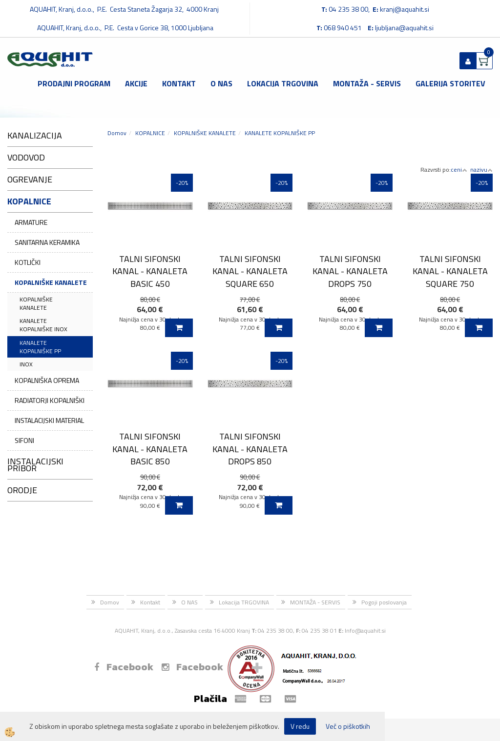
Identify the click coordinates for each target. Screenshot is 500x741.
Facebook (123, 667)
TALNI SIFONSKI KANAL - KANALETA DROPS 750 (350, 271)
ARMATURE (31, 222)
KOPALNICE (150, 133)
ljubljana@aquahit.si (404, 27)
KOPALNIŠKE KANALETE (51, 282)
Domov (116, 133)
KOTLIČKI (28, 262)
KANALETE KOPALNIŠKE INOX (43, 325)
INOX (26, 364)
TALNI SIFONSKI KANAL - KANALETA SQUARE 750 (450, 271)
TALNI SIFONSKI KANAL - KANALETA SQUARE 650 (250, 271)
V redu (300, 726)
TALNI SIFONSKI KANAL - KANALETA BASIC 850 (150, 449)
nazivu (481, 169)
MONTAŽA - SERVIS (367, 83)
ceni (459, 169)
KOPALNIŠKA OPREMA (47, 380)
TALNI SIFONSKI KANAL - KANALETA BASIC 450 (150, 271)
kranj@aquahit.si (404, 9)
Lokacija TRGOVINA (282, 83)
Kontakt (179, 83)
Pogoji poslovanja (384, 602)
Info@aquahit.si (365, 630)
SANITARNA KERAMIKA (47, 242)
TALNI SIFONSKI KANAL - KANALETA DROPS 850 (250, 449)
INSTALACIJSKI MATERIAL (49, 420)
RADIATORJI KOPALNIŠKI (49, 400)
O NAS (221, 83)
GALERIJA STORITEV (450, 83)
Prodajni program (74, 83)
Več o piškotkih (348, 726)
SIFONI (24, 440)
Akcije (136, 83)
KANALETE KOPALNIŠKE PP (40, 347)
